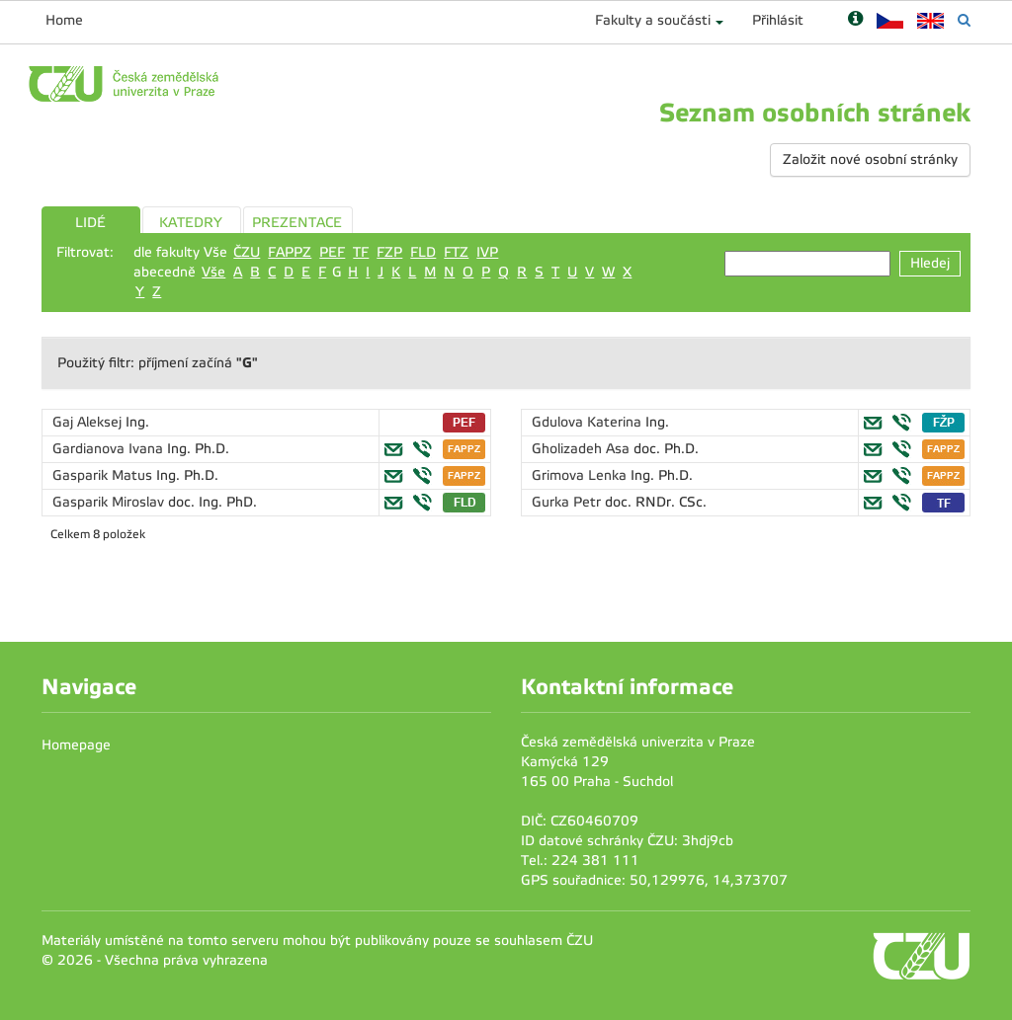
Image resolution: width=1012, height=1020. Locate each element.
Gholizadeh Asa (582, 448)
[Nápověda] (855, 20)
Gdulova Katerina (588, 422)
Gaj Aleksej (89, 422)
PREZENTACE (297, 222)
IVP (487, 252)
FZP (389, 252)
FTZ (456, 252)
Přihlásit (777, 20)
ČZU (246, 252)
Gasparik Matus (104, 475)
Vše (213, 272)
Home (64, 20)
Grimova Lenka (581, 475)
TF (361, 252)
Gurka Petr (568, 502)
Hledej (930, 263)
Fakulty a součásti (653, 20)
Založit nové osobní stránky (870, 159)
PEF (332, 252)
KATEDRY (190, 222)
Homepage (76, 745)
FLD (423, 252)
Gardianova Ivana (109, 448)
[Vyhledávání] (964, 20)
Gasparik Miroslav (110, 502)
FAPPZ (289, 252)
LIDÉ (90, 222)
